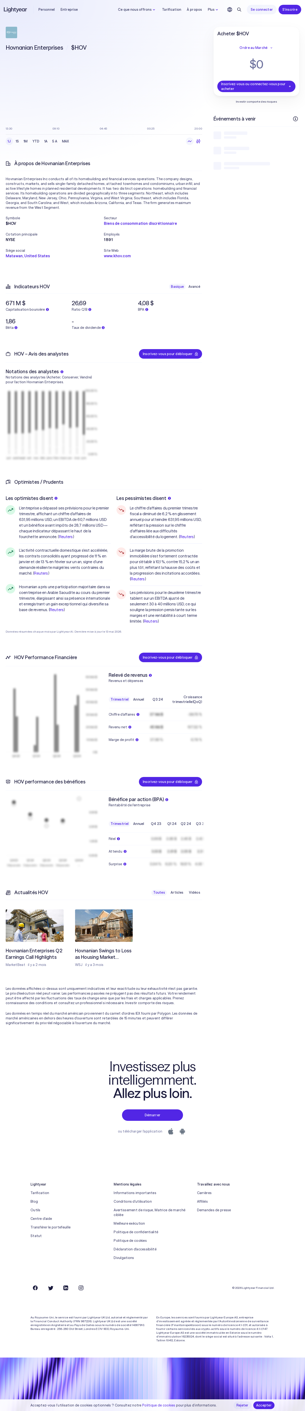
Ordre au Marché (256, 48)
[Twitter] (50, 1288)
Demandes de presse (214, 1210)
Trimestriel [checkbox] (119, 699)
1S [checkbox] (17, 141)
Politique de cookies (130, 1240)
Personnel (46, 9)
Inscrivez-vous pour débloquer (170, 354)
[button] (55, 218)
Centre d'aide (41, 1219)
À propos (194, 9)
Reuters (66, 536)
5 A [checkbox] (54, 141)
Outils (35, 1210)
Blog (34, 1201)
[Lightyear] (16, 9)
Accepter (264, 1405)
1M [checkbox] (26, 141)
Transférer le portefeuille (50, 1227)
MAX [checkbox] (65, 141)
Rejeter (242, 1405)
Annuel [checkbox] (138, 699)
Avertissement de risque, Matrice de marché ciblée (149, 1212)
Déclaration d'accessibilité (135, 1249)
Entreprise (69, 9)
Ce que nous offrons (137, 9)
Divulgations (124, 1258)
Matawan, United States (28, 255)
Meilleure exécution (129, 1223)
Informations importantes (135, 1193)
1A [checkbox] (46, 141)
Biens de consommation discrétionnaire (140, 223)
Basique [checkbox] (177, 286)
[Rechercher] (239, 9)
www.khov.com (117, 255)
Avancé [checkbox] (194, 286)
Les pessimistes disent (144, 498)
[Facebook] (35, 1288)
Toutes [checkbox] (159, 892)
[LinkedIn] (66, 1288)
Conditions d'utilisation (133, 1201)
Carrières (204, 1193)
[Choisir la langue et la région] (229, 9)
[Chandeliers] (198, 141)
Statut (36, 1236)
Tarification (171, 9)
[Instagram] (81, 1288)
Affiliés (202, 1201)
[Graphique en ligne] (189, 141)
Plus (213, 9)
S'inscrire (289, 9)
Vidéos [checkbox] (194, 892)
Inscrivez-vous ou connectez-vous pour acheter (256, 86)
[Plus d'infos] (295, 119)
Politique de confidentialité (136, 1232)
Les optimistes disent (31, 498)
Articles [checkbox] (177, 892)
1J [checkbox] (9, 141)
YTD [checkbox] (36, 141)
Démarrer (152, 1115)
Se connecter (262, 9)
